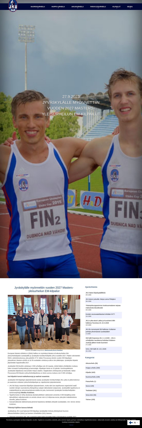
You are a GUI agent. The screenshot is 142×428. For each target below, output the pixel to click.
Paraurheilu (90, 382)
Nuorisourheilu (38, 9)
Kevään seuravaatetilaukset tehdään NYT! (100, 315)
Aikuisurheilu (77, 9)
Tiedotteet (60, 351)
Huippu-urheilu (58, 9)
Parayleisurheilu (98, 9)
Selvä (71, 425)
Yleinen (88, 400)
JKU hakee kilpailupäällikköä (95, 293)
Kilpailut (116, 9)
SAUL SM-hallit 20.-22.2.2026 (96, 349)
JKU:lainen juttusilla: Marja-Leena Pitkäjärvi (101, 299)
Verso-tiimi (89, 396)
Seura (130, 9)
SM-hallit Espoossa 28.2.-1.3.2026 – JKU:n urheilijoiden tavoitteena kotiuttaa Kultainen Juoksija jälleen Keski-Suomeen (100, 340)
